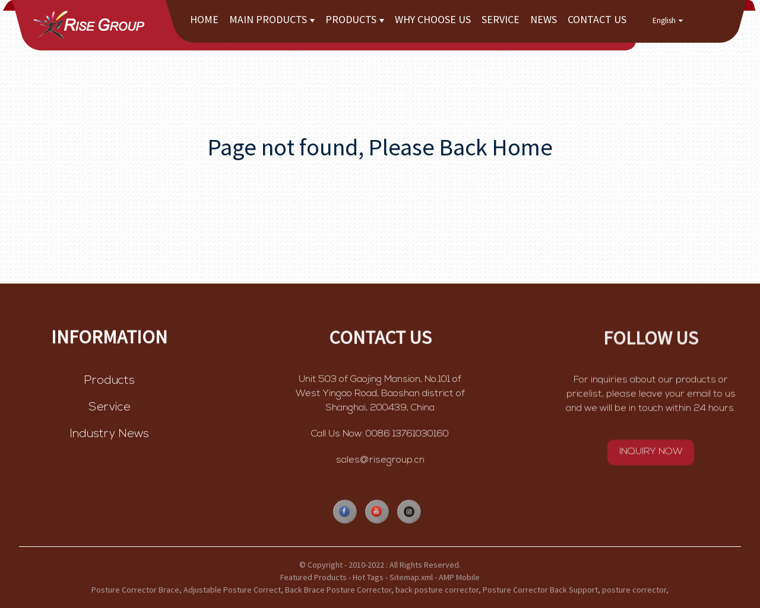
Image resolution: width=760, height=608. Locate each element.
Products (354, 19)
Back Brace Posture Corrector (338, 589)
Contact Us (597, 19)
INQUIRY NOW (651, 454)
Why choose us (433, 19)
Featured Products (313, 577)
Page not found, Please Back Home (380, 147)
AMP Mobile (459, 577)
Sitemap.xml (411, 577)
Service (501, 19)
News (543, 19)
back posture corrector (437, 589)
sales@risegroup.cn (380, 461)
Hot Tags (368, 577)
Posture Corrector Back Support (540, 589)
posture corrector (634, 589)
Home (204, 19)
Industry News (109, 435)
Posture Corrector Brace (135, 589)
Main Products (272, 19)
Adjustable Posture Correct (232, 589)
